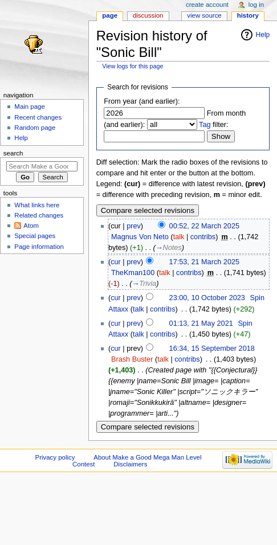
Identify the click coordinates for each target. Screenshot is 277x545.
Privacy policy (55, 457)
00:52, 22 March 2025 (204, 226)
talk (179, 237)
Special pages (34, 235)
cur (116, 262)
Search (13, 153)
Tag (204, 125)
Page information (39, 246)
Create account (207, 4)
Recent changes (38, 117)
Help (263, 35)
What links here (36, 205)
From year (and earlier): (142, 101)
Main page (29, 106)
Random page (34, 127)
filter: (214, 125)
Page (109, 15)
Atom (31, 225)
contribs (202, 237)
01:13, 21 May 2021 (201, 323)
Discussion (148, 15)
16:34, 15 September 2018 (212, 349)
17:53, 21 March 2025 (204, 262)
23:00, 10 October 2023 (207, 298)
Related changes (38, 215)
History (248, 15)
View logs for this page (132, 66)
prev (134, 226)
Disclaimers (130, 464)
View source (204, 15)
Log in (256, 4)
